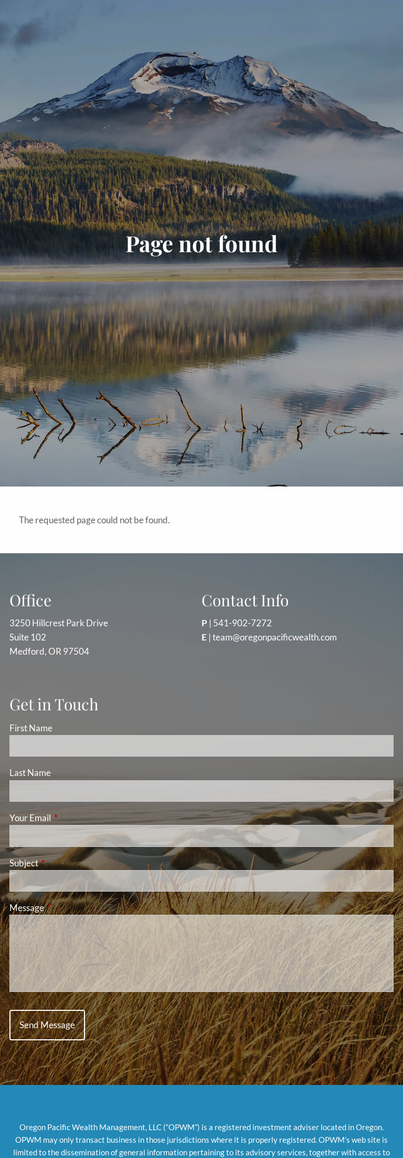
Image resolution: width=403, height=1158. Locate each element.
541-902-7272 (242, 622)
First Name (30, 727)
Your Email (70, 817)
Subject (64, 862)
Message (67, 907)
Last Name (30, 772)
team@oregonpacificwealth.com (275, 637)
